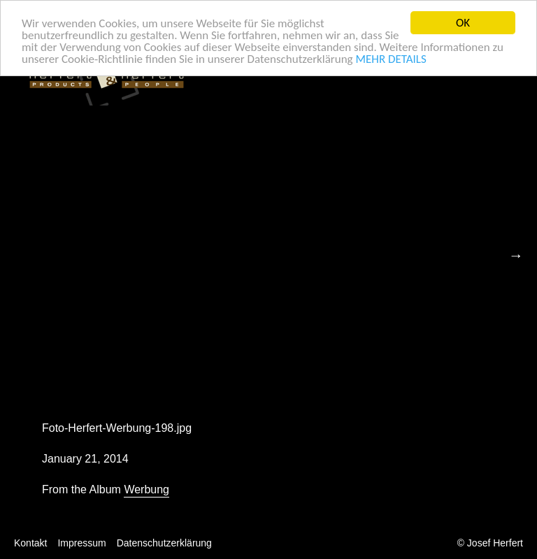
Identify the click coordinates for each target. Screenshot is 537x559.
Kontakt (30, 543)
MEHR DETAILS (390, 58)
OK (463, 22)
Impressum (81, 543)
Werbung (146, 489)
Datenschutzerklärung (164, 543)
